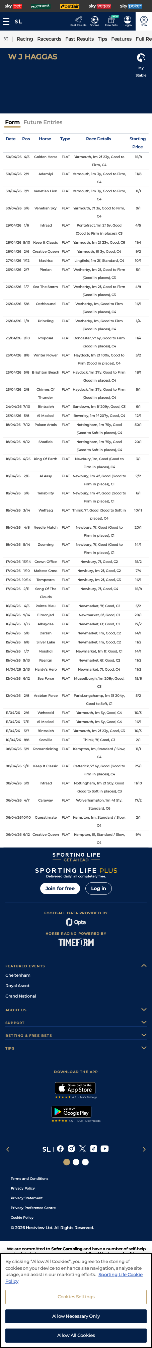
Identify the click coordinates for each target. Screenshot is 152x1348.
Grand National (20, 996)
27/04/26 (13, 260)
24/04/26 (13, 406)
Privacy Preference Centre (33, 1208)
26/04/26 (13, 270)
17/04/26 (13, 562)
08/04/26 (13, 749)
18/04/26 (13, 425)
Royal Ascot (17, 985)
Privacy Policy (23, 1188)
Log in (98, 888)
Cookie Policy (22, 1217)
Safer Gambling (66, 1248)
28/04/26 (13, 242)
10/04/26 (13, 740)
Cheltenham (17, 975)
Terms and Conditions (29, 1178)
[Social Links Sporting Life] (66, 1162)
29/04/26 (13, 225)
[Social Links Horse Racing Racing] (76, 1162)
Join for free (60, 888)
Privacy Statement (27, 1198)
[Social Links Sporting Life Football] (85, 1162)
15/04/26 (13, 633)
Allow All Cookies (76, 1339)
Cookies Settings (76, 1301)
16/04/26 (13, 606)
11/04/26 (13, 713)
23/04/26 (13, 416)
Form (12, 122)
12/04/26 (13, 678)
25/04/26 (13, 338)
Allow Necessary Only (76, 1320)
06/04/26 (13, 800)
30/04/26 (13, 157)
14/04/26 (13, 669)
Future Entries (42, 122)
